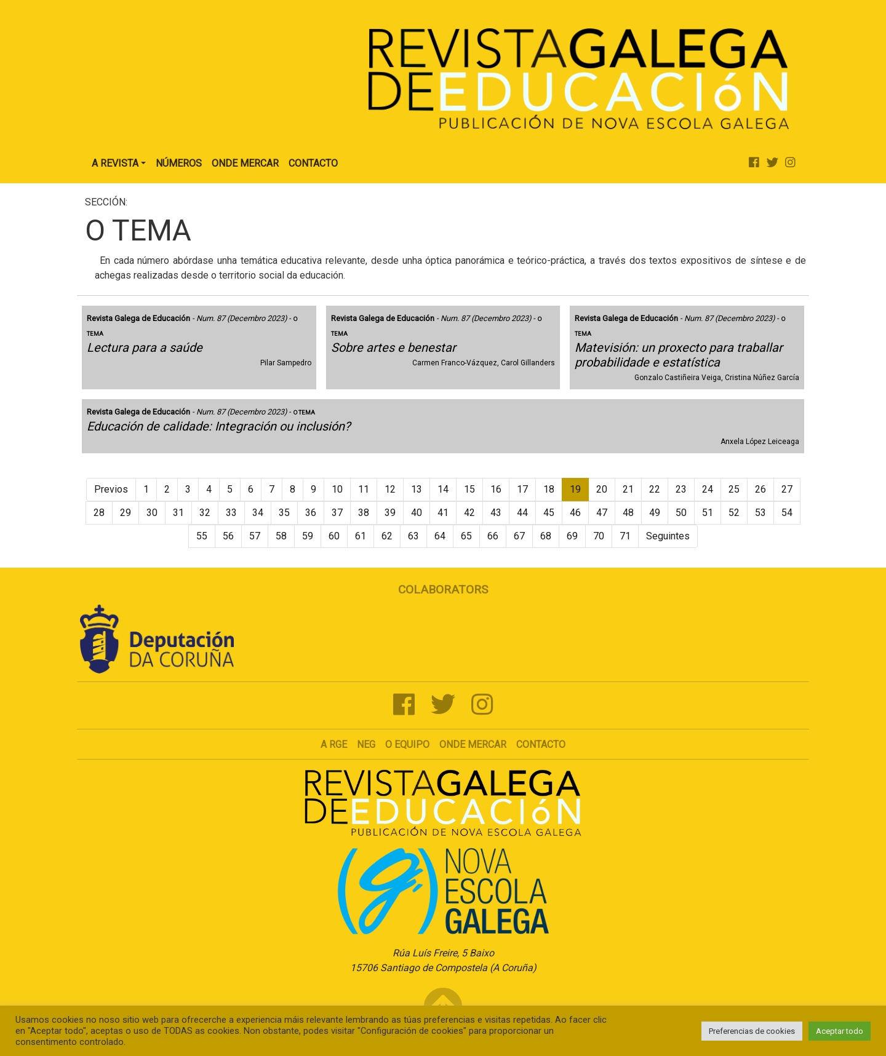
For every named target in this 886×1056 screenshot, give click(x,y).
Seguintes (668, 536)
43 (495, 512)
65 (466, 536)
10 (337, 489)
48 (628, 512)
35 (284, 512)
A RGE (334, 744)
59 (307, 536)
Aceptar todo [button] (839, 1031)
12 (390, 489)
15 (469, 489)
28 (99, 512)
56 (228, 536)
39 (390, 512)
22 (654, 489)
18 (548, 489)
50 (681, 512)
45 (548, 512)
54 (786, 512)
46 (575, 512)
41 (443, 512)
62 (387, 536)
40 (416, 512)
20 (601, 489)
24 (707, 489)
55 (201, 536)
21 (628, 489)
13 (416, 489)
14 (443, 489)
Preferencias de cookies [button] (752, 1031)
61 (360, 536)
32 (204, 512)
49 (654, 512)
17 (522, 489)
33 (231, 512)
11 (363, 489)
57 (254, 536)
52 (734, 512)
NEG (366, 744)
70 (598, 536)
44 (522, 512)
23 (681, 489)
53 (760, 512)
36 (310, 512)
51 (707, 512)
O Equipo (407, 744)
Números (179, 163)
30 (152, 512)
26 (760, 489)
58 (281, 536)
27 (786, 489)
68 (545, 536)
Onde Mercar (245, 163)
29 (125, 512)
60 (334, 536)
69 (572, 536)
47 (601, 512)
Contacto (313, 163)
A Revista (115, 163)
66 (492, 536)
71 (625, 536)
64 (439, 536)
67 (519, 536)
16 (495, 489)
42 (469, 512)
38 (363, 512)
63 (413, 536)
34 (257, 512)
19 (575, 489)
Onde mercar (472, 744)
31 (178, 512)
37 (337, 512)
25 (734, 489)
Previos (111, 489)
